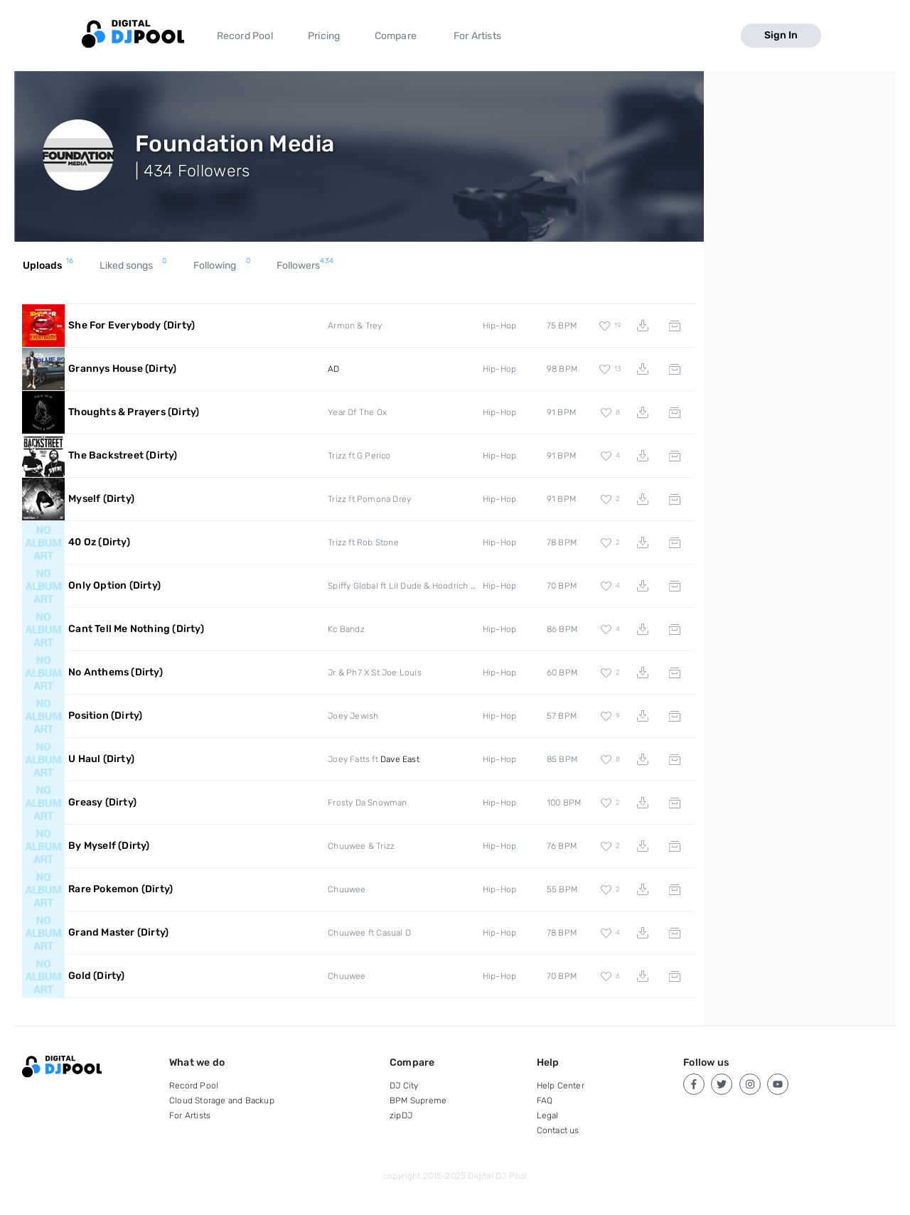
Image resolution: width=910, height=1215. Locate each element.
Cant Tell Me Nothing (136, 629)
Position (105, 716)
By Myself (108, 846)
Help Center (560, 1086)
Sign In (781, 35)
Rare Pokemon (120, 889)
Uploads (48, 266)
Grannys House (122, 369)
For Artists (477, 36)
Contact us (558, 1130)
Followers (305, 266)
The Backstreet (122, 455)
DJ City (404, 1086)
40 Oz (99, 542)
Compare (396, 36)
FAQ (545, 1101)
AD (333, 369)
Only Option (114, 585)
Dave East (399, 759)
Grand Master (118, 932)
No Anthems (115, 672)
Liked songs (133, 266)
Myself (101, 499)
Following (221, 266)
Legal (548, 1115)
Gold (96, 976)
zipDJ (401, 1115)
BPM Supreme (418, 1101)
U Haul (101, 759)
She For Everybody (131, 325)
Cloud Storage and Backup (221, 1101)
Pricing (324, 36)
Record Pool (245, 36)
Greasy (102, 802)
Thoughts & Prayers (133, 412)
